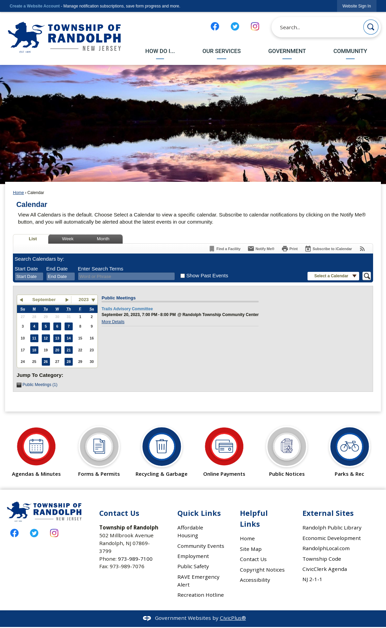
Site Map (251, 548)
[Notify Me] (261, 248)
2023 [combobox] (83, 299)
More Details (113, 321)
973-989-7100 (135, 558)
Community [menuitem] (350, 51)
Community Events (200, 545)
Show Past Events (207, 275)
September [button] (44, 299)
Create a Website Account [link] (34, 6)
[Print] (289, 248)
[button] (371, 27)
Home (18, 192)
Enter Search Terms (100, 269)
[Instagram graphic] (255, 26)
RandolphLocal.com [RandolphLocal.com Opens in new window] (326, 548)
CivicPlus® (233, 617)
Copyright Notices (262, 569)
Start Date (26, 269)
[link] (356, 6)
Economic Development (331, 538)
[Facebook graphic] (215, 26)
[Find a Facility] (224, 248)
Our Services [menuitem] (222, 51)
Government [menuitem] (287, 51)
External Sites (328, 513)
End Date (57, 269)
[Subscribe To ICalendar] (328, 248)
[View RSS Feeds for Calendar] (362, 248)
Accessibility (255, 579)
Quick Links (199, 513)
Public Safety (193, 566)
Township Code (321, 558)
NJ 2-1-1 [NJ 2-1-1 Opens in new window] (312, 579)
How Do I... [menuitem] (160, 51)
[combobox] (29, 276)
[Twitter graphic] (235, 26)
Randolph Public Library (332, 527)
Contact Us (253, 559)
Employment (193, 556)
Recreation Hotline (200, 594)
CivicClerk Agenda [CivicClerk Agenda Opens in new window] (324, 568)
